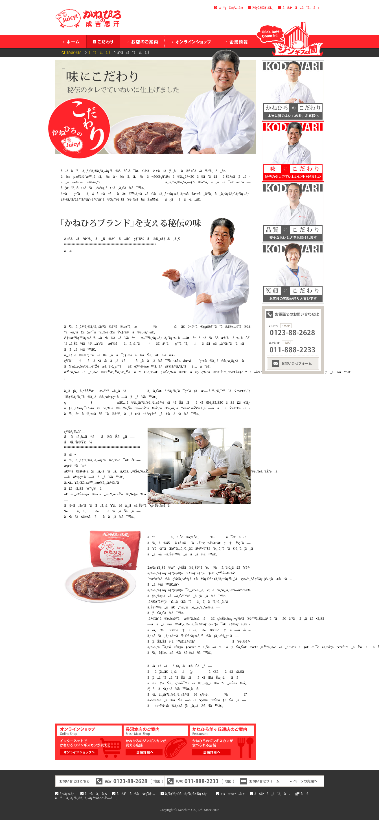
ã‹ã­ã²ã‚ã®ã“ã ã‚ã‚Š (293, 90)
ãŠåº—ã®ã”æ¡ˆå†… (142, 41)
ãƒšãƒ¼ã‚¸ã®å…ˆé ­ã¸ (304, 781)
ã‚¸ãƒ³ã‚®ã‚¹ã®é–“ (290, 38)
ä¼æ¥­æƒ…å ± (236, 41)
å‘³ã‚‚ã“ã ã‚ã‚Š (293, 151)
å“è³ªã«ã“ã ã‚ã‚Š (293, 212)
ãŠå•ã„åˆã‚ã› (300, 7)
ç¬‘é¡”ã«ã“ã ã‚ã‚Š (293, 273)
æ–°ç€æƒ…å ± (231, 7)
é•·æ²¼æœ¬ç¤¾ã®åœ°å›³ (286, 325)
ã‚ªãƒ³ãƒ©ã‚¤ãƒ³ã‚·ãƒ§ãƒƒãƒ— (191, 41)
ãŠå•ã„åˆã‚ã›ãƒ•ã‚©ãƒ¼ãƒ (293, 363)
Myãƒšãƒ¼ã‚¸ (262, 7)
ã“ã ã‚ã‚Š (103, 41)
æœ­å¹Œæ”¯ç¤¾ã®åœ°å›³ (287, 342)
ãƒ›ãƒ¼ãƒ (70, 41)
